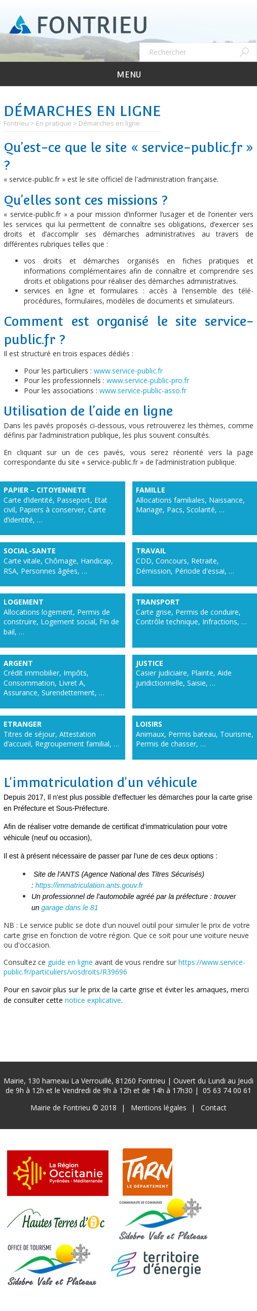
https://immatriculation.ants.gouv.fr (89, 885)
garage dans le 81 (69, 908)
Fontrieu (16, 123)
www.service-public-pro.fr (147, 380)
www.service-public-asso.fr (143, 390)
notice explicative (93, 1000)
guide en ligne (70, 962)
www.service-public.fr (128, 371)
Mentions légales (159, 1107)
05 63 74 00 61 (227, 1090)
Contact (214, 1107)
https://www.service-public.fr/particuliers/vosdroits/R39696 (124, 967)
